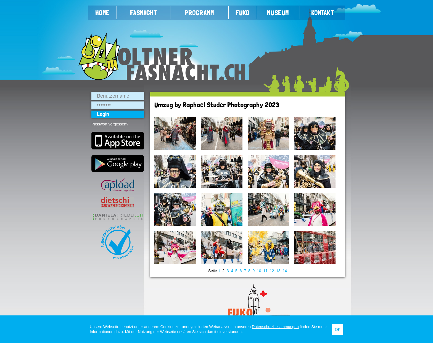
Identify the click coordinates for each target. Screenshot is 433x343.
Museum (278, 13)
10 (259, 271)
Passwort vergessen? (109, 124)
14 (284, 271)
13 (278, 271)
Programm (199, 13)
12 (272, 271)
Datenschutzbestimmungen (275, 327)
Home (102, 13)
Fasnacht (143, 13)
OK (337, 329)
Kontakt (322, 13)
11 (265, 271)
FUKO (242, 13)
